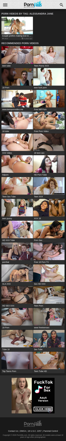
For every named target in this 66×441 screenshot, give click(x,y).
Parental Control (50, 431)
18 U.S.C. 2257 (35, 431)
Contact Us (13, 431)
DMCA (23, 431)
